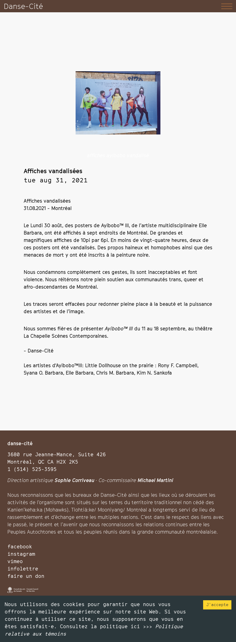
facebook (19, 546)
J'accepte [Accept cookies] (217, 604)
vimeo (15, 561)
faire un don (25, 576)
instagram (21, 554)
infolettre (22, 569)
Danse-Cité (23, 6)
